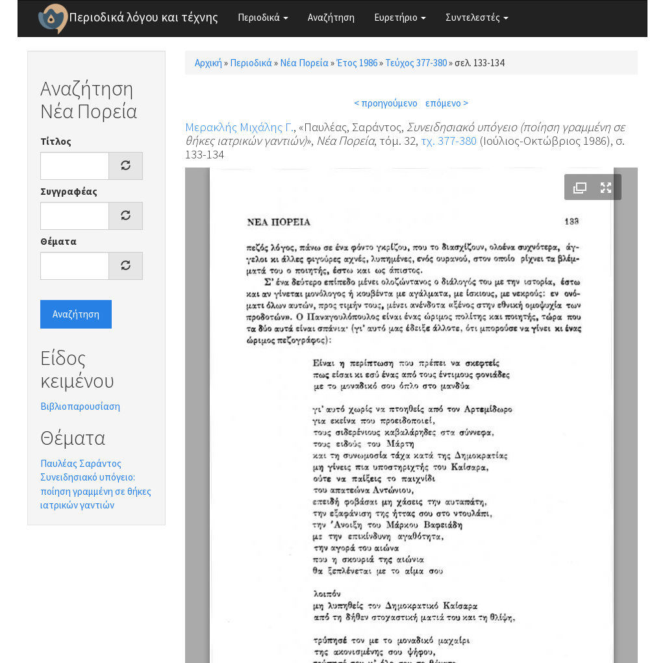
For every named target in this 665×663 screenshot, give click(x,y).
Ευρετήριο (400, 17)
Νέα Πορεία (304, 62)
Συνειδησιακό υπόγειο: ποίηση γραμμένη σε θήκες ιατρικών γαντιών (95, 491)
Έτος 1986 (356, 62)
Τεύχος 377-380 (416, 62)
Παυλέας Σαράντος (80, 463)
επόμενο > (446, 103)
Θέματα (58, 241)
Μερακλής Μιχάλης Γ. (239, 126)
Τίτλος (55, 141)
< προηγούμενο (386, 103)
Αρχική (208, 62)
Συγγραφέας (68, 191)
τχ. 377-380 (449, 140)
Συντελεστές (476, 17)
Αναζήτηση (331, 17)
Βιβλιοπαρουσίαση (80, 406)
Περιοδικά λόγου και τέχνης (143, 17)
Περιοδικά (263, 17)
